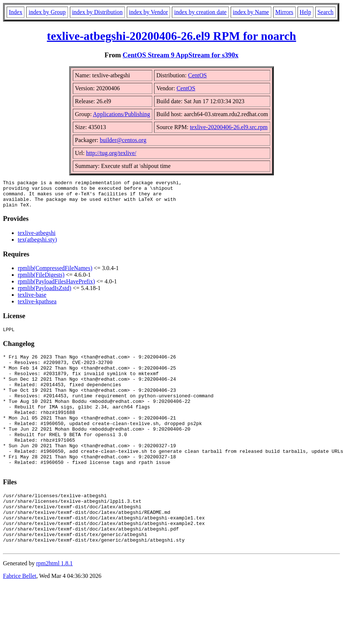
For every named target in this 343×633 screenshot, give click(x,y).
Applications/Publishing (121, 114)
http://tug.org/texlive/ (111, 153)
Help (305, 12)
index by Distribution (97, 12)
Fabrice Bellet (19, 617)
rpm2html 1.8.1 (54, 604)
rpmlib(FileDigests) (41, 280)
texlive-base (32, 300)
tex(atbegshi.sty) (37, 245)
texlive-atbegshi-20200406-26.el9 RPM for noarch (171, 36)
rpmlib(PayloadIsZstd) (44, 293)
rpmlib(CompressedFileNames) (55, 273)
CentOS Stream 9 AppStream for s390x (180, 55)
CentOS (197, 75)
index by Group (46, 12)
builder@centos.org (123, 140)
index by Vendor (148, 12)
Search (325, 12)
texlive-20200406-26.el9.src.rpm (229, 127)
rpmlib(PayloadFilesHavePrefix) (56, 287)
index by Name (251, 12)
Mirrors (284, 12)
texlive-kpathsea (37, 307)
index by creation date (200, 12)
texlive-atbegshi (36, 238)
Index (15, 12)
